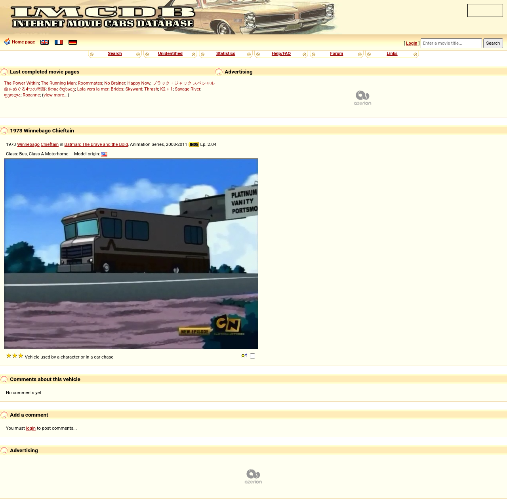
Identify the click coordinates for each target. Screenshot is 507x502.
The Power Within (21, 83)
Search (115, 53)
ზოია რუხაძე (61, 89)
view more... (56, 95)
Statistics (225, 53)
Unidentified (170, 53)
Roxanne (31, 95)
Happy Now (139, 83)
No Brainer (114, 83)
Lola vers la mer (93, 89)
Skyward (134, 89)
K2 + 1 (166, 89)
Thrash (151, 89)
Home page (23, 42)
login (31, 428)
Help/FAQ (281, 53)
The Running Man (58, 83)
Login (411, 43)
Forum (336, 53)
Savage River (188, 89)
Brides (117, 89)
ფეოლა (12, 95)
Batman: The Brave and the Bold (96, 144)
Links (392, 53)
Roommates (90, 83)
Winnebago (28, 144)
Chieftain (50, 144)
